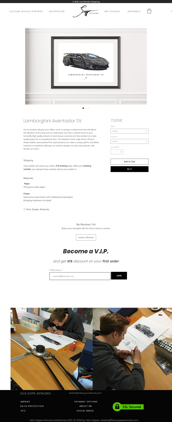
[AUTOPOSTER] (57, 11)
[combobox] (130, 131)
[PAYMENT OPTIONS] (86, 401)
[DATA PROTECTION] (32, 406)
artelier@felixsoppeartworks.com (85, 393)
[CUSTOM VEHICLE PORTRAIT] (26, 11)
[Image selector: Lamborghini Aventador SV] (83, 108)
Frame (114, 137)
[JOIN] (119, 275)
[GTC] (23, 410)
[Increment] (121, 151)
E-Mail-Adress (55, 270)
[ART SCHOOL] (112, 11)
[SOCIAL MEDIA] (85, 410)
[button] (149, 11)
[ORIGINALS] (134, 11)
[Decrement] (112, 151)
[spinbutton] (117, 151)
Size (113, 126)
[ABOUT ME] (86, 406)
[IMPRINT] (25, 401)
